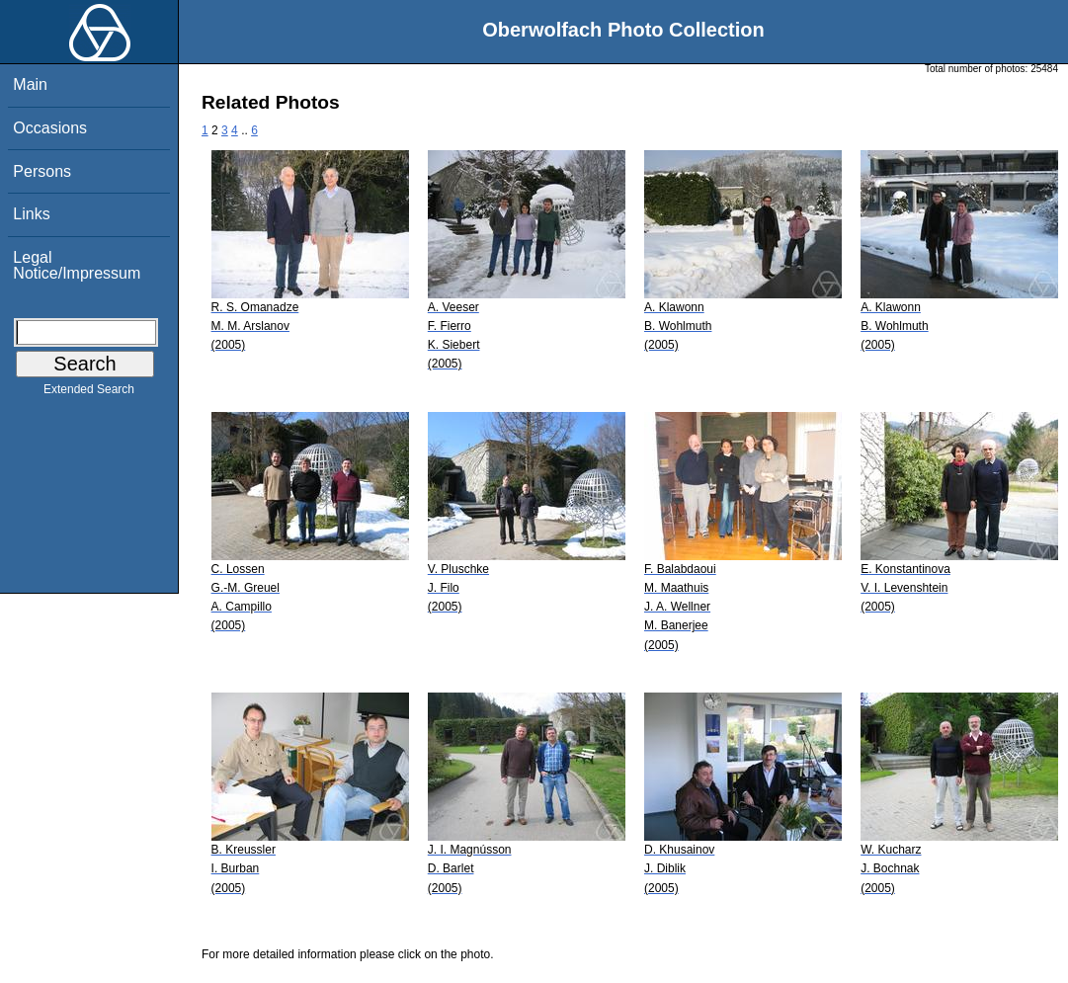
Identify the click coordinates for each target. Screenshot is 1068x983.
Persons (42, 171)
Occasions (50, 128)
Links (31, 213)
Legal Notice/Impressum (76, 265)
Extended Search (88, 393)
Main (30, 84)
